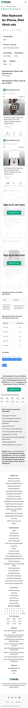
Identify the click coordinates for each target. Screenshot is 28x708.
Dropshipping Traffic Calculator (14, 491)
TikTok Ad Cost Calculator (14, 496)
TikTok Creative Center (14, 541)
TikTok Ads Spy (14, 533)
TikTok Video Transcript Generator (14, 543)
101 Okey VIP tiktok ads (8, 401)
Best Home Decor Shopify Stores (14, 583)
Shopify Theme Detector (14, 486)
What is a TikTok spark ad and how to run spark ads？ (14, 653)
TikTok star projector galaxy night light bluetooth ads (13, 438)
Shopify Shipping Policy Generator (14, 516)
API (14, 673)
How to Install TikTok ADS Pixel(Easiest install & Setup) (14, 660)
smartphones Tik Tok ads (9, 434)
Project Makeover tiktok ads (14, 401)
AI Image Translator (14, 551)
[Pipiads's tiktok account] (16, 697)
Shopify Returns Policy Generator (14, 513)
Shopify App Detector (14, 488)
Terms (12, 702)
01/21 (8, 621)
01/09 (8, 623)
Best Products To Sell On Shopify (14, 581)
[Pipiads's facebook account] (9, 697)
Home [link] (2, 6)
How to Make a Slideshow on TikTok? (14, 657)
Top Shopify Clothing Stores (14, 578)
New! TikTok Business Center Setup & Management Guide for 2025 (14, 636)
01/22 (19, 619)
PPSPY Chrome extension (14, 521)
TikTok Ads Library (14, 538)
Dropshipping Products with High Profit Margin (14, 564)
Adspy (14, 530)
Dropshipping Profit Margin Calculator (14, 501)
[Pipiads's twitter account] (12, 697)
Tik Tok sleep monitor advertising (12, 431)
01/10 (19, 621)
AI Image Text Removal (14, 553)
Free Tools (14, 518)
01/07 (19, 623)
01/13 (14, 621)
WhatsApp (14, 670)
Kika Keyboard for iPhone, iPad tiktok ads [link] (10, 9)
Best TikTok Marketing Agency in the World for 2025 (14, 649)
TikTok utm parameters (14, 481)
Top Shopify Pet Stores (14, 573)
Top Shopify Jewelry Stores (14, 576)
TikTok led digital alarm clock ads (12, 445)
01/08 (14, 623)
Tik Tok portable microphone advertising (10, 422)
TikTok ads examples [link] (11, 6)
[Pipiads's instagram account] (19, 697)
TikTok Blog (14, 593)
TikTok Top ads (14, 595)
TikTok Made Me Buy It (14, 568)
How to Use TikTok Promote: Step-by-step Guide (14, 644)
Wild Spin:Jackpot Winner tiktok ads (8, 398)
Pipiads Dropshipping (14, 561)
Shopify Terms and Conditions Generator (14, 510)
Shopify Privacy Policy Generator (14, 504)
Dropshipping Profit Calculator (14, 499)
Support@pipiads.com (14, 668)
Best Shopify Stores (14, 570)
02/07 (8, 619)
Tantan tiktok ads (24, 398)
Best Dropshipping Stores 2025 (14, 556)
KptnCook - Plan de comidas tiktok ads (3, 398)
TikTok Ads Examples (14, 590)
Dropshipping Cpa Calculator (14, 493)
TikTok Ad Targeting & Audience (14, 483)
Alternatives (14, 546)
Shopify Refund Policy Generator (14, 506)
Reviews (14, 548)
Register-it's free (14, 212)
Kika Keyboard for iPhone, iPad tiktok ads (14, 398)
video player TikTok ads (9, 416)
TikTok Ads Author (14, 600)
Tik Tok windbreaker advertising (11, 418)
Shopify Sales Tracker (14, 478)
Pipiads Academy (14, 603)
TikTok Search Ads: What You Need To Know (14, 631)
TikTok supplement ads (9, 442)
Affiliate (14, 523)
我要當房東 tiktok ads (3, 401)
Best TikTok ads (14, 598)
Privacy (7, 702)
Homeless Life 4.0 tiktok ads (24, 401)
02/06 (14, 619)
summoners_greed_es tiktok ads (19, 401)
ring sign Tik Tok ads (8, 426)
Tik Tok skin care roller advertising (12, 429)
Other (23, 613)
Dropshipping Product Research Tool (14, 558)
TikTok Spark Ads (14, 535)
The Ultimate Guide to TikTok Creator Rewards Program (14, 640)
